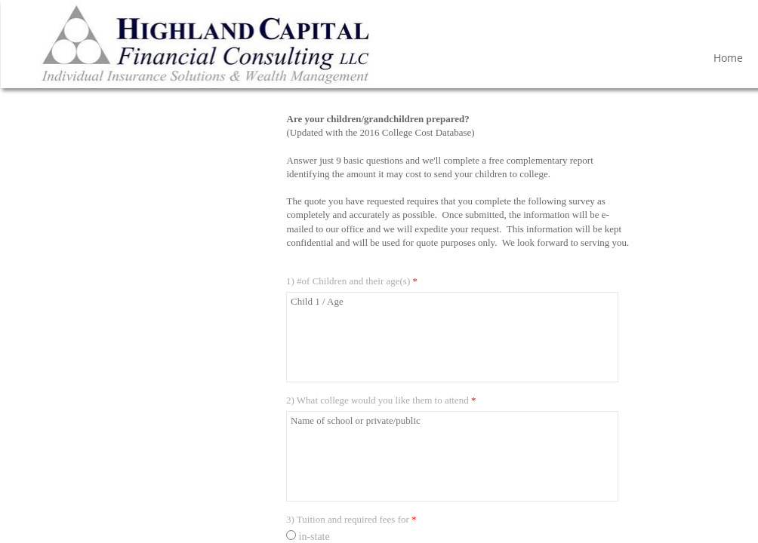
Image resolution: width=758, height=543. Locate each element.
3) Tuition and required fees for (351, 519)
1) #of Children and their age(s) (352, 281)
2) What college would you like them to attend (381, 400)
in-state (308, 536)
